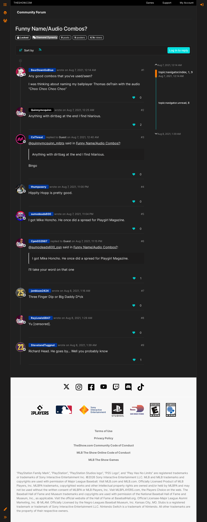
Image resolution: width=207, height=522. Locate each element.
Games (150, 2)
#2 (142, 110)
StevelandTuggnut (43, 345)
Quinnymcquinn (41, 110)
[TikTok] (141, 387)
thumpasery (38, 186)
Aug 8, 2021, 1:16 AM (77, 290)
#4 (142, 186)
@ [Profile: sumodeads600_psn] (45, 247)
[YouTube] (103, 387)
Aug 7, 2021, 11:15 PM (89, 241)
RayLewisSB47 (40, 317)
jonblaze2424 (40, 290)
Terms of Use (103, 431)
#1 (142, 70)
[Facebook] (91, 387)
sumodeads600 (41, 214)
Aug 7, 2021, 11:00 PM (75, 186)
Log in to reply (178, 50)
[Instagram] (79, 387)
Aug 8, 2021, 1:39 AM (83, 345)
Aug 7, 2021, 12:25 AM (80, 110)
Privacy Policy (103, 438)
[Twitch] (116, 387)
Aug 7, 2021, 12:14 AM (82, 70)
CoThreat (37, 137)
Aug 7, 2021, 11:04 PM (79, 214)
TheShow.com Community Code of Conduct (103, 445)
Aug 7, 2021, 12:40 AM (85, 137)
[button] (5, 509)
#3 (142, 137)
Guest (62, 137)
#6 (142, 241)
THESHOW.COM (23, 2)
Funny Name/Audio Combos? (98, 143)
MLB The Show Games (103, 459)
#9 (142, 345)
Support (166, 2)
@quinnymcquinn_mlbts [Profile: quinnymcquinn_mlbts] (46, 143)
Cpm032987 (39, 241)
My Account (186, 2)
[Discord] (128, 387)
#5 (142, 214)
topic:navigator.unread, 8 (173, 102)
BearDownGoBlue (42, 70)
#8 (142, 317)
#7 (142, 290)
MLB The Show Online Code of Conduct (103, 452)
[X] (66, 387)
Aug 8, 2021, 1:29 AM (79, 317)
